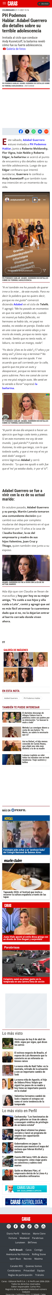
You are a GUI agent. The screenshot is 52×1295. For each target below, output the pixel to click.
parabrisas (26, 948)
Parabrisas (37, 1238)
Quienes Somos (34, 1266)
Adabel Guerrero (11, 698)
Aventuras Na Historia (17, 1254)
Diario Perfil (13, 1233)
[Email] (46, 131)
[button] (26, 72)
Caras (29, 1249)
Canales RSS (16, 1266)
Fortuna (13, 1238)
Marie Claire (39, 1233)
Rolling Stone (39, 1254)
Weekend (24, 1238)
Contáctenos (14, 1270)
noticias (26, 819)
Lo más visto (12, 1033)
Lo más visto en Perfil (19, 1110)
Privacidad (29, 1270)
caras (26, 906)
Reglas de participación (20, 1275)
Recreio (28, 1258)
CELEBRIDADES (8, 10)
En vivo (43, 4)
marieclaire (26, 861)
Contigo (38, 1249)
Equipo (41, 1270)
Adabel (18, 304)
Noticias (26, 1233)
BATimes (32, 1242)
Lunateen (20, 1242)
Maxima (38, 1258)
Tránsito (39, 1275)
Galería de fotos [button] (14, 49)
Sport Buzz (15, 1258)
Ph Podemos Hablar (32, 698)
